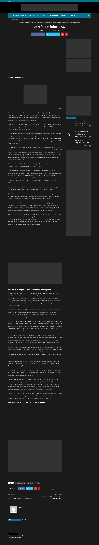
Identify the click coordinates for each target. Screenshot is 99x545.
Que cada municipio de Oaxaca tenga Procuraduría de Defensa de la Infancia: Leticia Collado (20, 498)
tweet (52, 489)
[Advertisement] (49, 7)
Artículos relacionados (14, 519)
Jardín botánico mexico (20, 483)
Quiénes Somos (25, 1)
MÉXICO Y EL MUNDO (57, 22)
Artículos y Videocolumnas (38, 15)
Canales (64, 15)
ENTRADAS (27, 22)
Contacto (38, 1)
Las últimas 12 (33, 22)
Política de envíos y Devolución (57, 1)
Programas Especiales (20, 15)
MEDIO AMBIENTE (48, 22)
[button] (89, 15)
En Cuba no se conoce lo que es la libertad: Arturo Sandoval (82, 142)
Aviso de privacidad (45, 1)
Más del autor (25, 519)
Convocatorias (54, 15)
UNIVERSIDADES (76, 22)
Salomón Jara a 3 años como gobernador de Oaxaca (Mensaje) (81, 132)
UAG (38, 483)
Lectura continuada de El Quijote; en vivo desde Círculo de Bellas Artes (50, 497)
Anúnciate (32, 1)
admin (42, 30)
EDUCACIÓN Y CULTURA (67, 22)
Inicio (20, 1)
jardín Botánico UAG (31, 483)
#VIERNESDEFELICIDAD (13, 533)
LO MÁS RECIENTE (40, 22)
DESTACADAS (21, 22)
